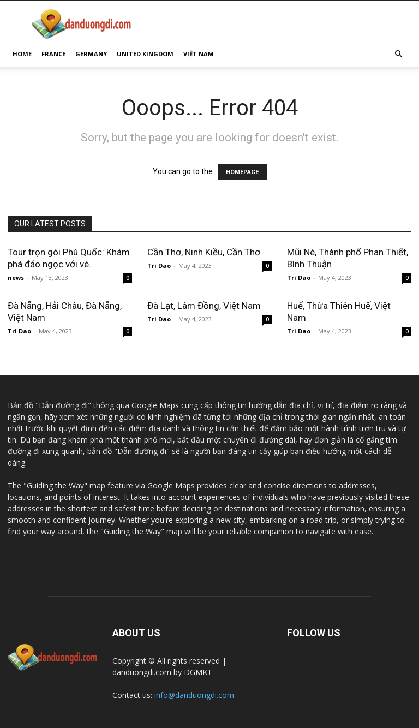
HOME (22, 54)
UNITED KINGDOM (145, 54)
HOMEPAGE (242, 172)
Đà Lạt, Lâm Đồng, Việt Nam (204, 305)
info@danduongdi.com (194, 695)
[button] (398, 54)
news (16, 277)
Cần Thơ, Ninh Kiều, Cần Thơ (203, 252)
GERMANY (91, 54)
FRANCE (53, 54)
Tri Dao (159, 265)
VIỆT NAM (198, 54)
